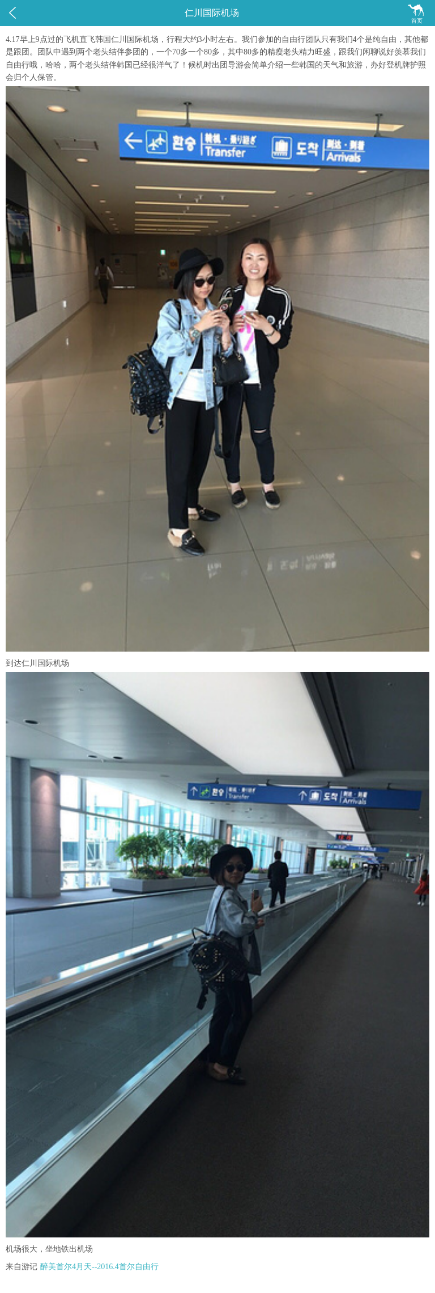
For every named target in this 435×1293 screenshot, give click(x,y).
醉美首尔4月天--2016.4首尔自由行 (99, 1266)
